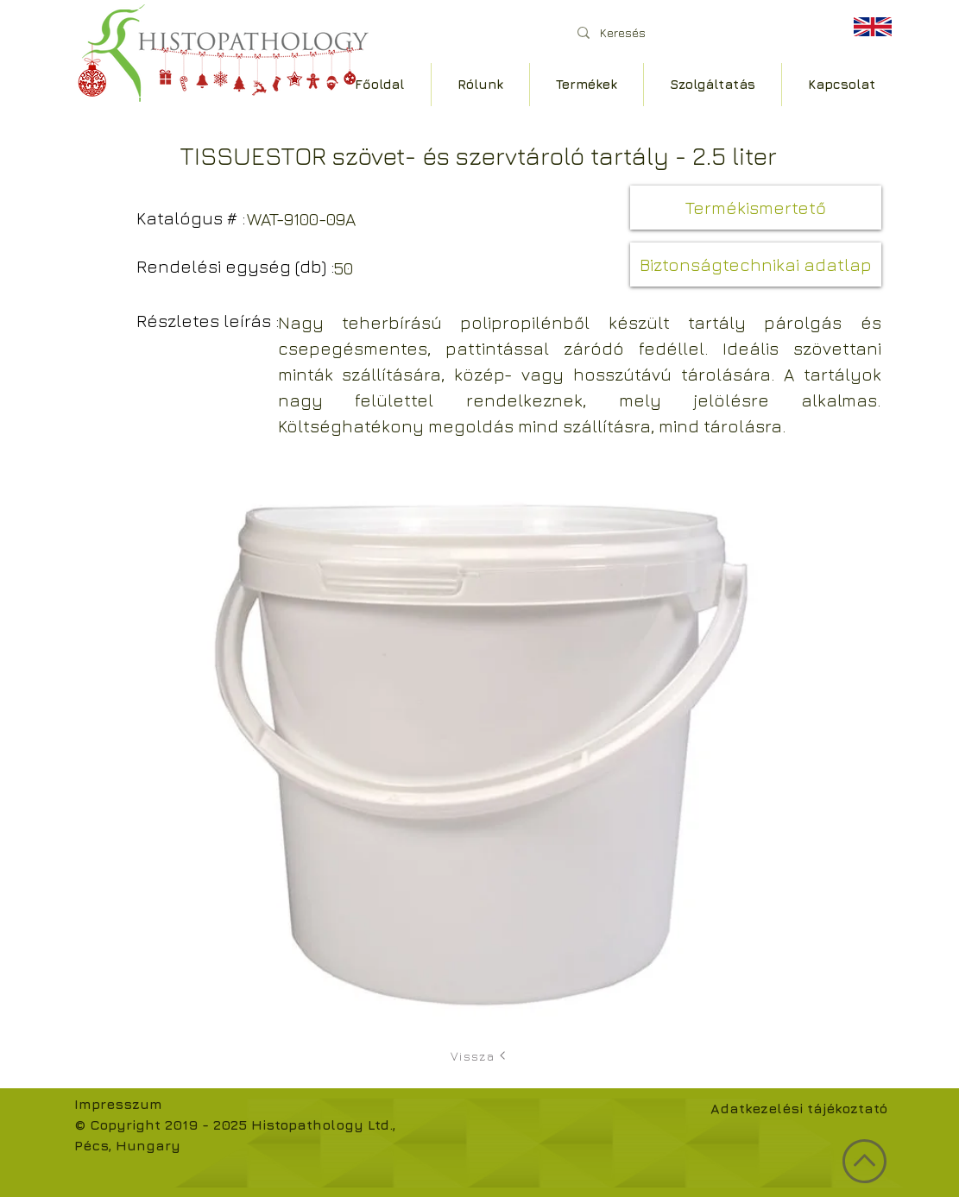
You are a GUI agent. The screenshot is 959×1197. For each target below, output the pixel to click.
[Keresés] (695, 32)
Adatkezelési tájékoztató (798, 1108)
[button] (755, 208)
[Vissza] (480, 1055)
